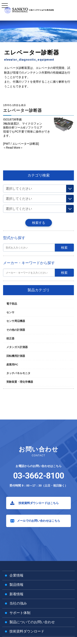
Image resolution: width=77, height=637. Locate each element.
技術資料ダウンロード (26, 631)
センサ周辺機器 (15, 321)
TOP (5, 98)
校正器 (10, 338)
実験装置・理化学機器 (19, 381)
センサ (10, 312)
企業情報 (16, 575)
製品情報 (16, 585)
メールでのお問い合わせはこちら (38, 520)
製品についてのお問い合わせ (32, 622)
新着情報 (16, 594)
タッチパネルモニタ (18, 373)
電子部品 (11, 303)
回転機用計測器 (15, 355)
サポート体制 (19, 613)
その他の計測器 (18, 98)
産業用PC (12, 364)
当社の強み (18, 603)
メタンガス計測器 (17, 347)
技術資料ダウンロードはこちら (38, 503)
